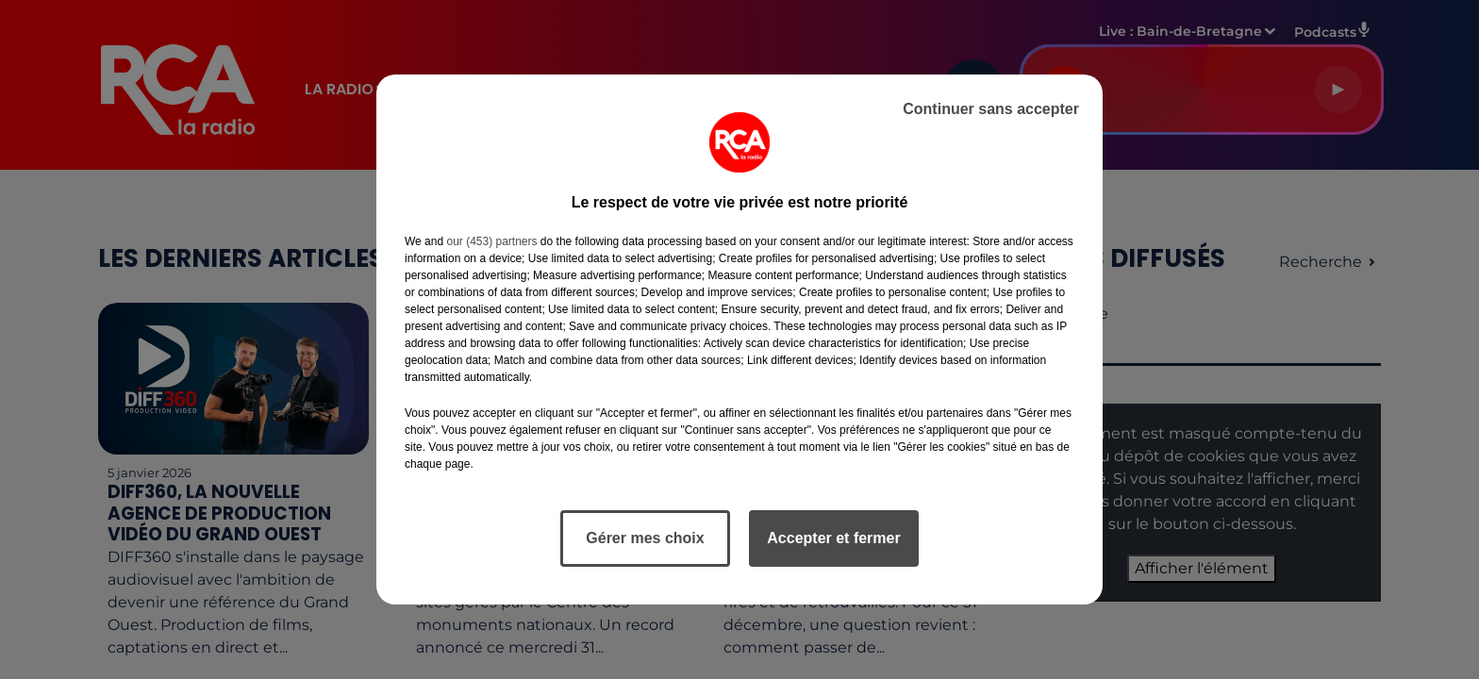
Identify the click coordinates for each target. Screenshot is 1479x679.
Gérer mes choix (645, 538)
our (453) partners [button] (491, 241)
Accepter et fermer (833, 538)
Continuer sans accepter (991, 109)
